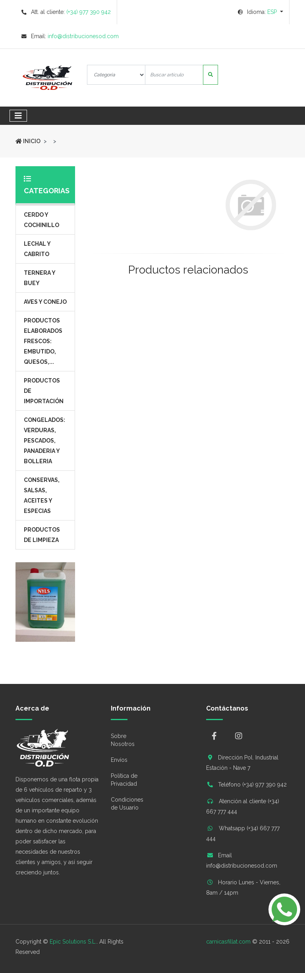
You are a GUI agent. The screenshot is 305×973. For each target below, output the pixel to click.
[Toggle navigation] (18, 116)
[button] (260, 12)
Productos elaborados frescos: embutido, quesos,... (43, 341)
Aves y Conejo (45, 302)
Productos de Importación (44, 390)
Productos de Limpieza (42, 534)
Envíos (119, 760)
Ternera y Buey (40, 278)
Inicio (28, 141)
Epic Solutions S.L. (73, 941)
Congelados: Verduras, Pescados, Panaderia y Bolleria (44, 440)
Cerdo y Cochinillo (41, 220)
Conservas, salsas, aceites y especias (42, 495)
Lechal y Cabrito (37, 249)
